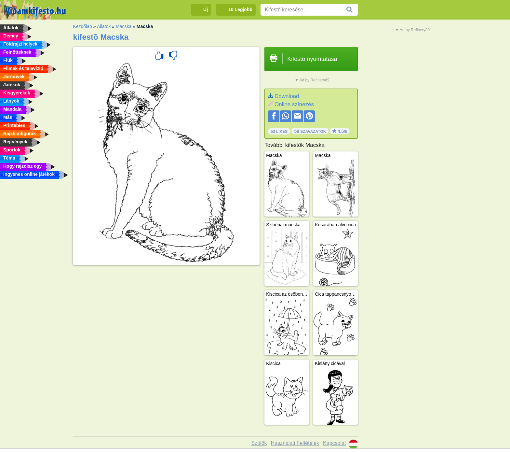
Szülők (259, 443)
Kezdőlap (82, 26)
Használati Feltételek (295, 443)
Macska (123, 26)
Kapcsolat (334, 443)
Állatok (104, 26)
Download (287, 96)
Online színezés (294, 104)
